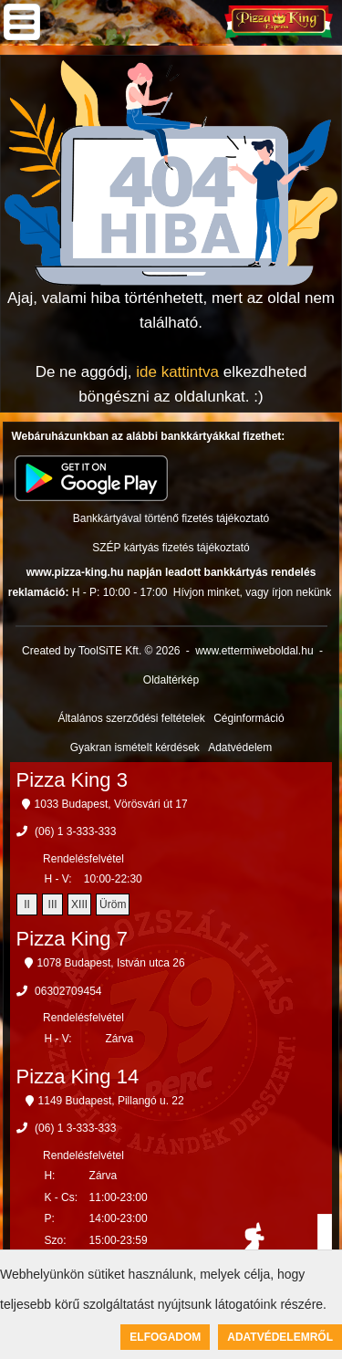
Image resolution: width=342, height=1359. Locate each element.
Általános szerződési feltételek (130, 718)
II (27, 904)
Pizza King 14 (78, 1076)
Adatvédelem (240, 747)
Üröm (112, 904)
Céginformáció (248, 718)
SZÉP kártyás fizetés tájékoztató (171, 547)
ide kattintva (177, 372)
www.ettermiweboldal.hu (254, 650)
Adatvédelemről (280, 1337)
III (52, 904)
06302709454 (68, 991)
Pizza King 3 (72, 779)
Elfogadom (165, 1337)
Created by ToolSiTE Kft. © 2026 (101, 650)
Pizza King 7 (72, 938)
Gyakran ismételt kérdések (135, 747)
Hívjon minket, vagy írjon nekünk (252, 592)
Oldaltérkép (171, 680)
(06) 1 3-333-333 (75, 831)
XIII (79, 904)
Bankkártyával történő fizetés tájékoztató (171, 518)
